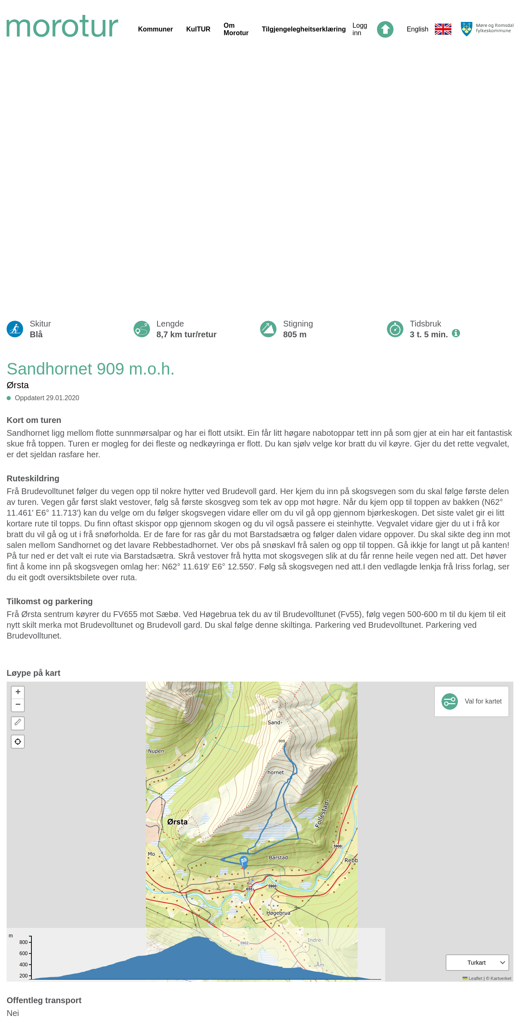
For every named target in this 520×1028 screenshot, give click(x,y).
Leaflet (472, 978)
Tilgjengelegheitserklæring (304, 29)
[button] (244, 862)
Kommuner (155, 29)
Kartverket (501, 978)
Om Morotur (236, 29)
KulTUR (198, 29)
